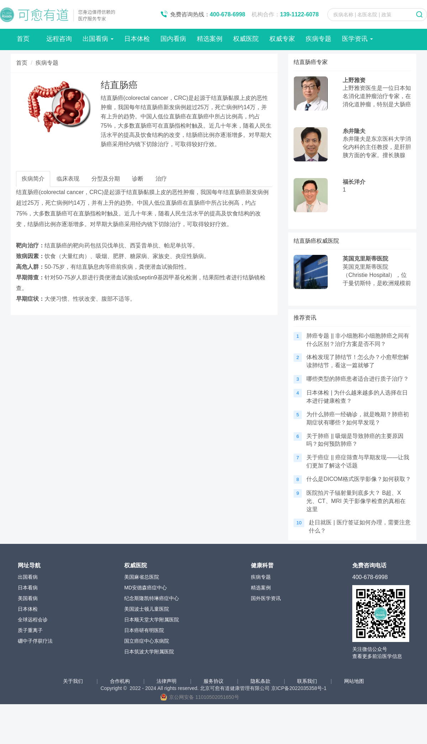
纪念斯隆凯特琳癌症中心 (151, 598)
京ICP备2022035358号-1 (299, 688)
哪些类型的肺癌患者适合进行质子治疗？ (357, 379)
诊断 (137, 179)
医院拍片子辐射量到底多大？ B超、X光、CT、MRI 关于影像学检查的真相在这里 (356, 501)
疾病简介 (33, 179)
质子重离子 (30, 630)
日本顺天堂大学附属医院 (151, 619)
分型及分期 (105, 179)
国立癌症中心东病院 (146, 641)
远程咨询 (59, 38)
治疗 (161, 179)
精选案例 (209, 38)
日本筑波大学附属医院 (149, 651)
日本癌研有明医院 (144, 630)
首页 (23, 38)
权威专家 (282, 38)
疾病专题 (318, 38)
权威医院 (246, 38)
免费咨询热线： (208, 14)
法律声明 (167, 681)
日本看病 (28, 587)
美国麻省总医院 (141, 577)
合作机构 (120, 681)
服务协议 (214, 681)
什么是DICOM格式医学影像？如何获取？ (358, 479)
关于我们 (73, 681)
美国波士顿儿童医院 (146, 609)
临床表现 (68, 179)
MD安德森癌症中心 (145, 587)
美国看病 (28, 598)
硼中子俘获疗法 (35, 641)
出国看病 (98, 38)
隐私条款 (261, 681)
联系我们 (307, 681)
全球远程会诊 (33, 619)
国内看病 (173, 38)
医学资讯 (357, 38)
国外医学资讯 (266, 598)
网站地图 (354, 681)
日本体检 (137, 38)
